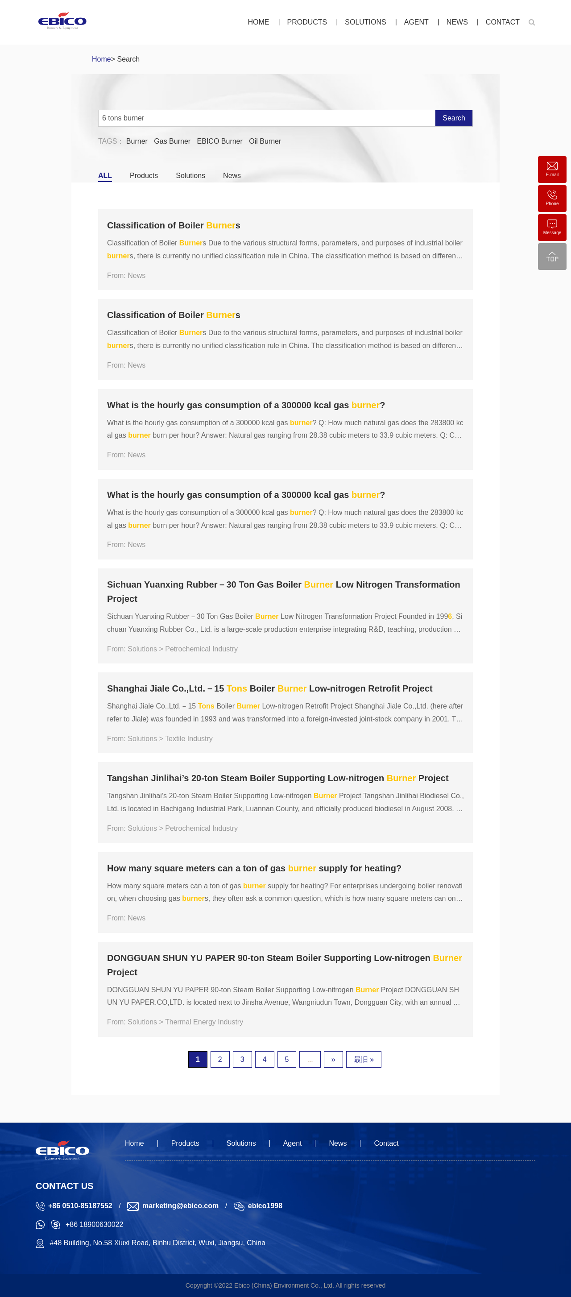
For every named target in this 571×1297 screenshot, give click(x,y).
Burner (137, 141)
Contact (503, 22)
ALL (105, 175)
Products (307, 22)
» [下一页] (333, 1059)
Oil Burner (265, 141)
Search (454, 118)
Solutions (365, 22)
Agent (416, 22)
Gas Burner (172, 141)
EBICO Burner (220, 141)
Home (258, 22)
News (457, 22)
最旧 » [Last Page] (364, 1059)
